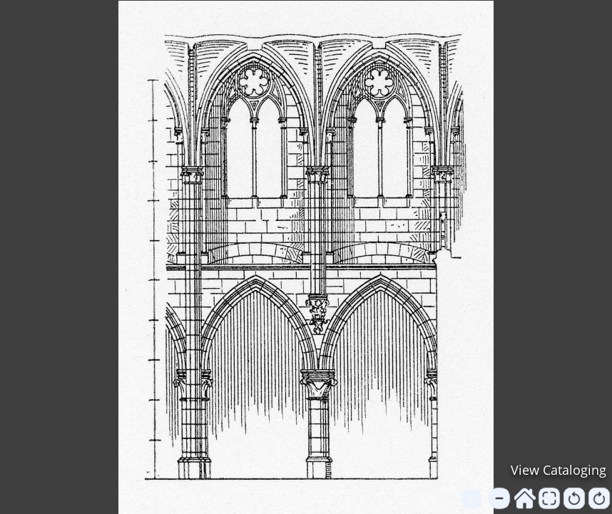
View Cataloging (558, 469)
